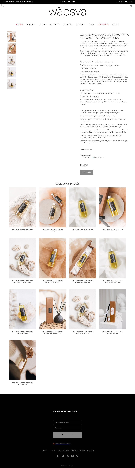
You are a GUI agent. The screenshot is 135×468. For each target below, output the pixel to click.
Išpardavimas (104, 24)
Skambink (18, 1)
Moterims (31, 24)
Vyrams (43, 24)
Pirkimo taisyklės (63, 450)
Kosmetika (68, 24)
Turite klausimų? (8, 1)
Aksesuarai (55, 24)
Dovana (91, 24)
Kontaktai (90, 450)
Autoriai (115, 24)
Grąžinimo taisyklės (78, 450)
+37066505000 (85, 157)
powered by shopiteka (67, 465)
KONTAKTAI (128, 1)
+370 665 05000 (27, 1)
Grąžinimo (63, 1)
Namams (81, 24)
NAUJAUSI (19, 24)
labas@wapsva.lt (99, 157)
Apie (53, 450)
